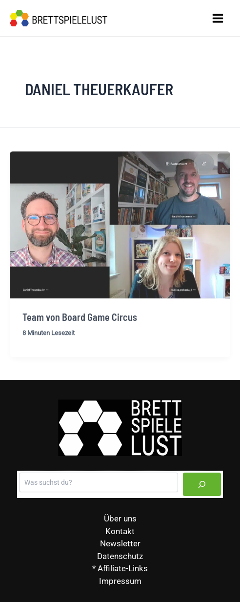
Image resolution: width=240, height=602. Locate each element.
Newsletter (120, 543)
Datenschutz (120, 556)
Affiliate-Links (123, 568)
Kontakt (120, 531)
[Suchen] (202, 484)
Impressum (120, 581)
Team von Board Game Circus (79, 320)
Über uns (120, 518)
